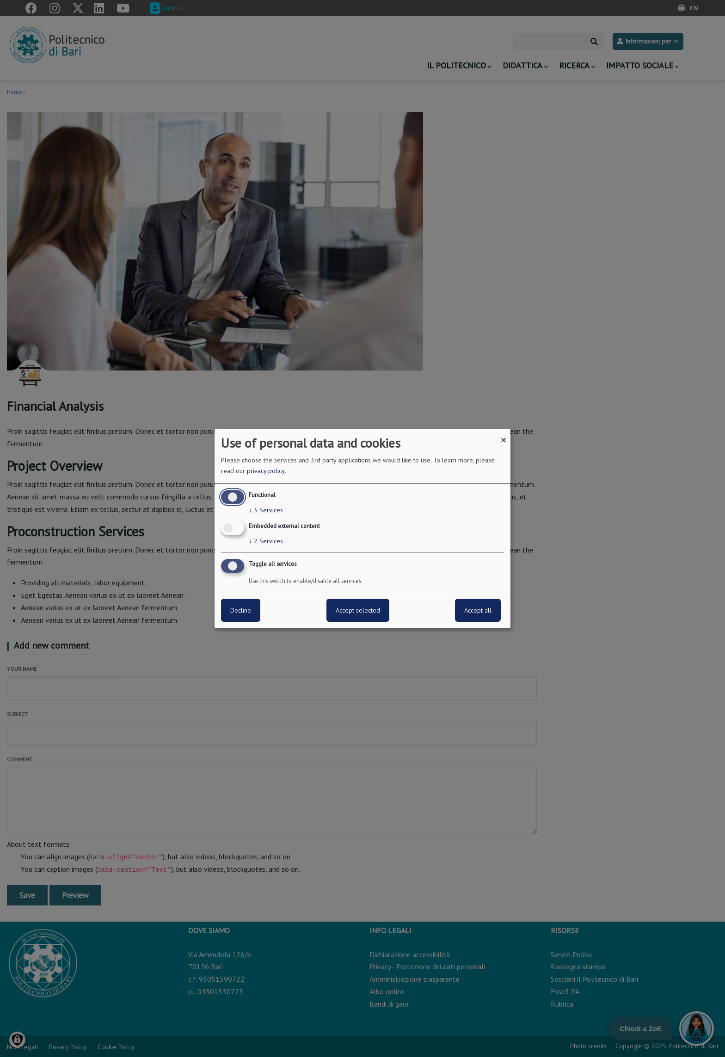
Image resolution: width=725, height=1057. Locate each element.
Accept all (478, 610)
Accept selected (358, 610)
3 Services (266, 510)
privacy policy (266, 471)
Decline (240, 610)
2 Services (266, 541)
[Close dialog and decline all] (503, 434)
